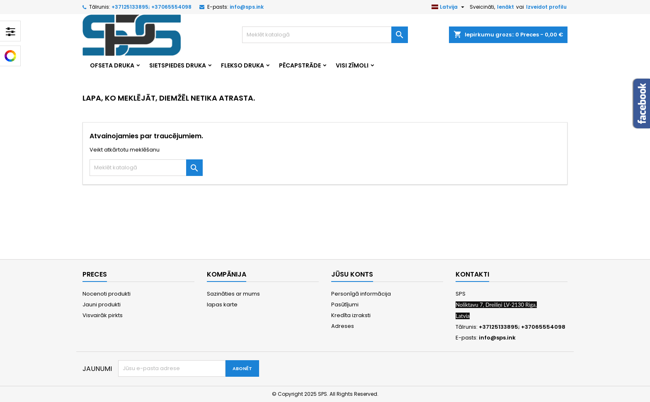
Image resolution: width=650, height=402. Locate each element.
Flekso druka (242, 65)
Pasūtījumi (345, 304)
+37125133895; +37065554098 (152, 6)
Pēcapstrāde (300, 65)
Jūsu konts (352, 274)
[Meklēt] (325, 34)
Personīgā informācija (361, 294)
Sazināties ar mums (233, 294)
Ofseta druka (112, 65)
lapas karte (222, 304)
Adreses (342, 326)
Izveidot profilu (546, 6)
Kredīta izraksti (351, 315)
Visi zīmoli (352, 65)
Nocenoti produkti (106, 294)
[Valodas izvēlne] (449, 7)
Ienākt (505, 6)
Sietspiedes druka (177, 65)
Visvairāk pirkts (102, 315)
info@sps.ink (247, 6)
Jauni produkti (101, 304)
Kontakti (472, 274)
